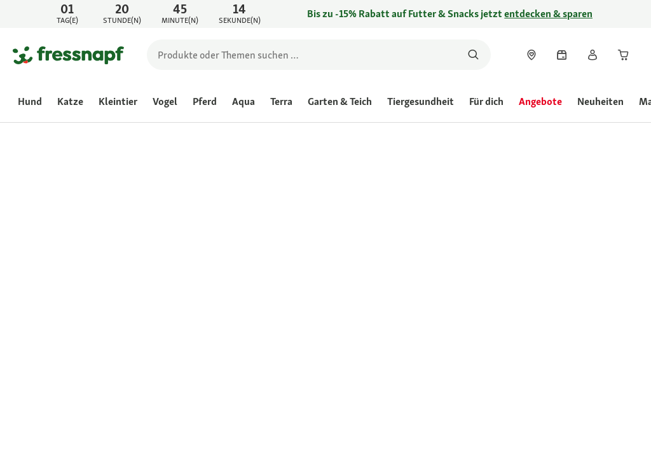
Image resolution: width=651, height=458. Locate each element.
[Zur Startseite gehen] (68, 54)
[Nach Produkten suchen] (473, 54)
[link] (325, 14)
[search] (319, 54)
